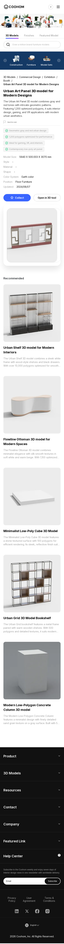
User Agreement (29, 900)
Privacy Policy (12, 900)
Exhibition (49, 77)
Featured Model (49, 35)
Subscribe (52, 882)
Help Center (13, 857)
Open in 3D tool (47, 198)
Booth (6, 80)
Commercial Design (30, 77)
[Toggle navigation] (58, 7)
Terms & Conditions (49, 900)
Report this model (16, 122)
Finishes (29, 35)
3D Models (12, 35)
